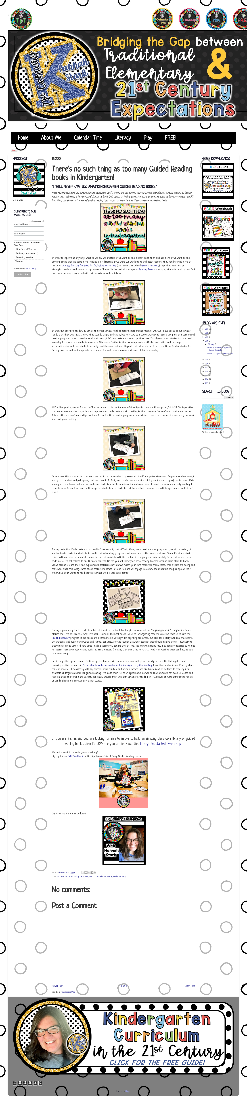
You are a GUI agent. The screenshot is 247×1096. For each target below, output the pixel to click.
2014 (207, 379)
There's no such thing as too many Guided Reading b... (218, 349)
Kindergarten (84, 877)
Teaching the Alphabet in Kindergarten (220, 354)
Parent (20, 261)
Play (148, 138)
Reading (109, 877)
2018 (207, 364)
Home (23, 138)
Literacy (122, 138)
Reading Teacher (25, 257)
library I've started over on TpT (161, 744)
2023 (207, 329)
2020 (207, 341)
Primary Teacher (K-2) (27, 253)
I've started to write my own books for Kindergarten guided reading (117, 665)
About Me (51, 138)
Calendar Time (88, 138)
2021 (207, 337)
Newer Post (57, 986)
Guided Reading (73, 877)
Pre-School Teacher (26, 249)
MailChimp (31, 268)
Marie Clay (110, 265)
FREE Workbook (75, 756)
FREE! (170, 138)
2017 (207, 368)
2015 (207, 376)
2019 (207, 360)
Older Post (190, 986)
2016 (207, 372)
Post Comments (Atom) (68, 992)
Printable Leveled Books (97, 877)
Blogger (128, 1091)
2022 (207, 333)
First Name (19, 233)
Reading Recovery (150, 265)
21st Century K (62, 877)
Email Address (22, 224)
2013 (207, 383)
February (211, 344)
